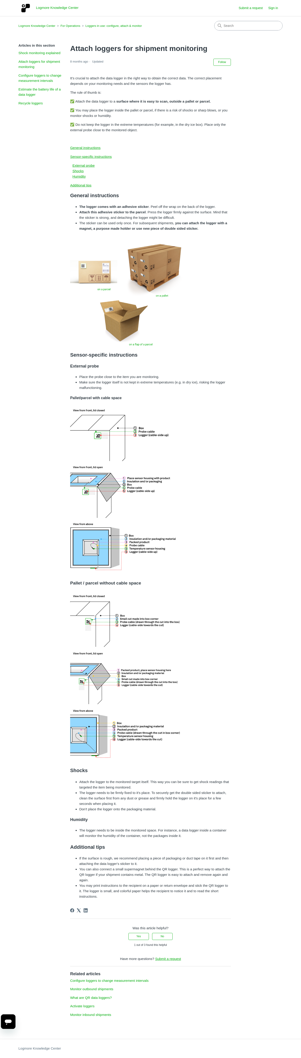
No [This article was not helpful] (162, 936)
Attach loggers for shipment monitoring (39, 64)
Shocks (78, 171)
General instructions (85, 148)
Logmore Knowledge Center (36, 26)
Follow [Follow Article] (222, 62)
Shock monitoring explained (39, 53)
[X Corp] (79, 910)
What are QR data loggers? (91, 998)
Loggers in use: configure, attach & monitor (113, 26)
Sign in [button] (273, 8)
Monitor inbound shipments (90, 1015)
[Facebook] (72, 910)
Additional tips (80, 185)
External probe (83, 165)
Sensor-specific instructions (91, 157)
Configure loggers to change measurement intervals (39, 78)
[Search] (248, 25)
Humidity (79, 176)
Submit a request (251, 8)
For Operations (70, 26)
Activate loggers (82, 1006)
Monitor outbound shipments (91, 989)
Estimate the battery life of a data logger (39, 91)
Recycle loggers (30, 103)
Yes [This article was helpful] (138, 936)
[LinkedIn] (86, 910)
